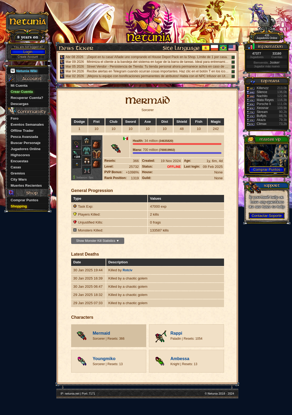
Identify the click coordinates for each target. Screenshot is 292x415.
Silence (262, 92)
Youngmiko (104, 358)
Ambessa (179, 358)
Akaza (261, 120)
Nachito (262, 96)
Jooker (274, 62)
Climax (262, 124)
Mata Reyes (265, 100)
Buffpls (261, 116)
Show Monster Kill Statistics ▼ (97, 241)
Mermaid (101, 333)
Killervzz (263, 88)
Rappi (176, 333)
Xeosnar (263, 108)
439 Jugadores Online (266, 37)
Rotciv (127, 270)
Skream (262, 112)
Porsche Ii (264, 104)
